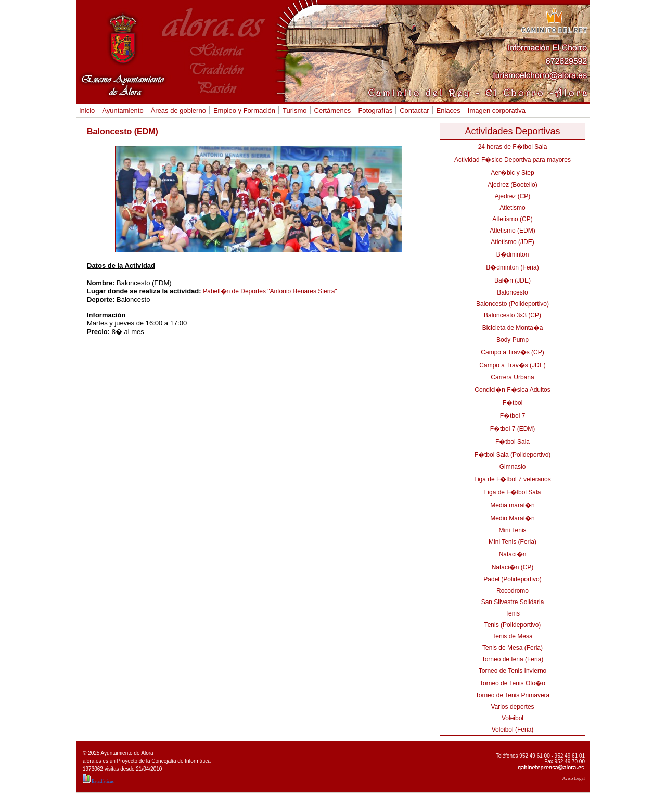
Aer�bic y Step (512, 172)
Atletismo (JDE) (512, 242)
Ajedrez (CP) (513, 196)
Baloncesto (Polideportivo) (512, 304)
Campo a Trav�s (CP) (512, 352)
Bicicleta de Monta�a (512, 327)
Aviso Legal (573, 778)
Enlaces (448, 110)
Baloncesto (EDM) (122, 131)
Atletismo (512, 207)
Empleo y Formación (243, 110)
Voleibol (512, 718)
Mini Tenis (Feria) (512, 541)
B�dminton (512, 254)
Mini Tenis (512, 530)
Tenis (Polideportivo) (512, 625)
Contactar (413, 110)
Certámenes (331, 110)
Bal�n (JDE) (512, 280)
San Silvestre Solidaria (512, 602)
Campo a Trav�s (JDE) (512, 365)
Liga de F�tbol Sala (512, 492)
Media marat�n (512, 505)
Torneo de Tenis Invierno (513, 670)
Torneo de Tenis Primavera (513, 695)
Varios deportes (512, 706)
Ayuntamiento (121, 110)
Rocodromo (512, 590)
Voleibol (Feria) (513, 729)
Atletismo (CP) (512, 219)
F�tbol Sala (512, 441)
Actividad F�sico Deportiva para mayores (512, 159)
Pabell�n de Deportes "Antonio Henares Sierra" (270, 291)
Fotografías (373, 110)
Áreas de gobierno (177, 110)
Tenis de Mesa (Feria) (512, 647)
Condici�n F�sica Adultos (512, 389)
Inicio (87, 110)
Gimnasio (512, 466)
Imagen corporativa (497, 110)
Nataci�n (513, 554)
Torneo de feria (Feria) (513, 659)
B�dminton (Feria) (512, 267)
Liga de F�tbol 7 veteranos (512, 479)
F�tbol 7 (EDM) (512, 428)
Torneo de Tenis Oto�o (512, 683)
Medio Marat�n (512, 518)
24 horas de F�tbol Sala (512, 146)
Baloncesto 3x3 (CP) (512, 315)
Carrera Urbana (512, 377)
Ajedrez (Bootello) (512, 184)
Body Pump (512, 339)
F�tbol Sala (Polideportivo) (513, 454)
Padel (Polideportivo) (512, 579)
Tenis (512, 613)
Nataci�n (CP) (513, 567)
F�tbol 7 (513, 415)
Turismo (293, 110)
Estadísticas (98, 781)
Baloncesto (512, 292)
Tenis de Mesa (512, 636)
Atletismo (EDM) (512, 230)
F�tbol (513, 402)
